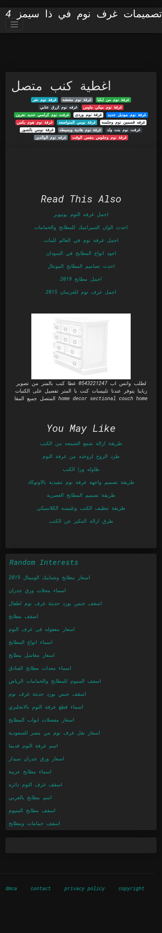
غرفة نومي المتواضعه (77, 122)
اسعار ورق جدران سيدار (36, 758)
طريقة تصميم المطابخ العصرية (81, 494)
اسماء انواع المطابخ (31, 642)
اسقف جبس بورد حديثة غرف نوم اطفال (55, 603)
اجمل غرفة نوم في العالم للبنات (81, 240)
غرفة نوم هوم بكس (35, 122)
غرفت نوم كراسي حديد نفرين (42, 114)
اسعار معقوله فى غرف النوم (42, 629)
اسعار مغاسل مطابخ (32, 654)
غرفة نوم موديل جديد (127, 114)
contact (41, 888)
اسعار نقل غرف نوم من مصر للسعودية (54, 732)
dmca (11, 888)
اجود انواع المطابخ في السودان (81, 253)
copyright (131, 888)
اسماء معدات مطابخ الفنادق (40, 667)
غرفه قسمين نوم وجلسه (123, 122)
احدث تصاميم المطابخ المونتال (81, 265)
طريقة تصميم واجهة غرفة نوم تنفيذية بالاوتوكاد (81, 482)
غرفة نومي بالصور (38, 129)
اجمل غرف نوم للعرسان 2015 (81, 291)
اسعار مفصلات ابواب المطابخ (41, 719)
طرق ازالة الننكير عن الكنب (81, 520)
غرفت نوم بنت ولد (123, 129)
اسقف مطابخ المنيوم (32, 810)
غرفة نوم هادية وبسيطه (80, 129)
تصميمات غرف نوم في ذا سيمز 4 (83, 13)
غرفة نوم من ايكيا (113, 99)
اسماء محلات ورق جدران (37, 590)
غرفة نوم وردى (88, 114)
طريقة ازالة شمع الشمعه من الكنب (81, 443)
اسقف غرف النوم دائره (35, 784)
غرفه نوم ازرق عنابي (58, 107)
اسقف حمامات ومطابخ (34, 823)
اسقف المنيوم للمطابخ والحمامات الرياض (55, 680)
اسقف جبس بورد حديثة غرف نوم (47, 693)
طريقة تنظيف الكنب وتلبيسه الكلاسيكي (81, 507)
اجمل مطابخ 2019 (81, 278)
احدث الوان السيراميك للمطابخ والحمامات (81, 227)
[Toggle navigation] (14, 24)
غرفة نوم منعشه (76, 99)
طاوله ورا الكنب (81, 469)
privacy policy (84, 888)
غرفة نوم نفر (45, 99)
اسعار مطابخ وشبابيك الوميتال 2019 (49, 577)
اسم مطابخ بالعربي (30, 797)
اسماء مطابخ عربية (30, 771)
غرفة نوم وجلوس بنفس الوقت (99, 137)
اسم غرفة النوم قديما (33, 745)
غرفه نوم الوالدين (50, 137)
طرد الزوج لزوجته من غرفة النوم (81, 456)
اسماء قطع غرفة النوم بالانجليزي (46, 706)
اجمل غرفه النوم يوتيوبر (81, 214)
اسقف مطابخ (23, 616)
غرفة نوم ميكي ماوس (102, 107)
